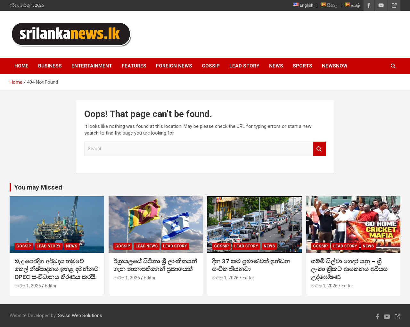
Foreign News (174, 66)
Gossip (211, 66)
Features (134, 66)
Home (21, 66)
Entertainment (91, 66)
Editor (51, 285)
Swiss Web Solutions (80, 315)
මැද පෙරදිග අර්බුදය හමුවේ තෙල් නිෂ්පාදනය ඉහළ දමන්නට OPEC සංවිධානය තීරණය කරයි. (56, 269)
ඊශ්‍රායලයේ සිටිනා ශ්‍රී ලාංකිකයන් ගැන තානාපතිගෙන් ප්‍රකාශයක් (155, 265)
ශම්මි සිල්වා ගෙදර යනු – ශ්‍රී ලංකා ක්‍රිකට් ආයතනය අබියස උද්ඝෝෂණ (349, 269)
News (276, 66)
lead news (146, 246)
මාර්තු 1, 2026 (27, 285)
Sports (302, 66)
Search (319, 149)
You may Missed (38, 187)
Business (50, 66)
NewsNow (335, 66)
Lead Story (244, 66)
